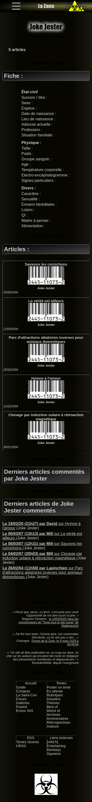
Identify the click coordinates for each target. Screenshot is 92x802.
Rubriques (55, 695)
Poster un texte (59, 687)
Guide (21, 687)
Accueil (30, 683)
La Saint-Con (26, 695)
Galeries (22, 703)
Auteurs (53, 726)
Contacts (23, 691)
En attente (55, 691)
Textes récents (27, 742)
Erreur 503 (24, 711)
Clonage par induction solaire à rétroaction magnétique (46, 417)
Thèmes (53, 703)
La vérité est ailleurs (46, 301)
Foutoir (21, 707)
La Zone (46, 6)
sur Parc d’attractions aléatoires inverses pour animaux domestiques (42, 572)
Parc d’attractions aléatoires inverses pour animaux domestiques (46, 339)
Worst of (53, 711)
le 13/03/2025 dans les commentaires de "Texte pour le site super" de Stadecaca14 (48, 622)
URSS (21, 746)
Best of (52, 707)
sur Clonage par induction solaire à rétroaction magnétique (42, 556)
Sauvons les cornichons (46, 264)
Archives (53, 715)
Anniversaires (57, 718)
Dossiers (54, 699)
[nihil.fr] (52, 742)
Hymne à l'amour (46, 378)
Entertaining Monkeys (56, 748)
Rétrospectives (58, 722)
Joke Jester (46, 288)
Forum (21, 699)
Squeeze (54, 754)
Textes (61, 683)
